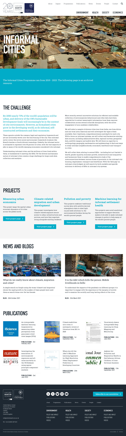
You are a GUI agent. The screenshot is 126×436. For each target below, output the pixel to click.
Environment (82, 12)
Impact (58, 3)
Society (105, 12)
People (106, 3)
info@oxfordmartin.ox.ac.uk (11, 418)
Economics (118, 12)
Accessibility (113, 431)
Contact (115, 3)
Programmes (68, 3)
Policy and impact (52, 415)
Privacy (121, 431)
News (91, 3)
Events (98, 3)
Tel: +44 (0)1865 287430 (10, 422)
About (50, 3)
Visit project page (14, 219)
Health (95, 12)
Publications (80, 3)
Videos (48, 420)
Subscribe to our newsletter (108, 394)
